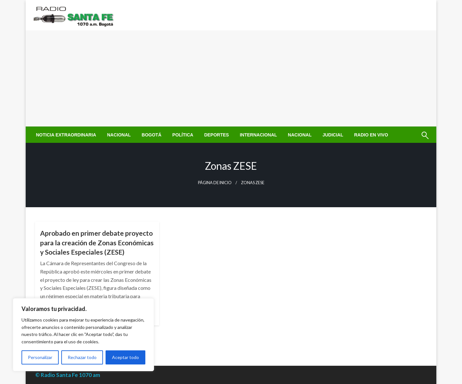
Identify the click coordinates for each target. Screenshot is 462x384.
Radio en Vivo (371, 134)
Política (182, 134)
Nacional (119, 134)
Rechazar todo (82, 357)
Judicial (332, 134)
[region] (83, 334)
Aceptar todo (125, 357)
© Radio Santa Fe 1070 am (67, 375)
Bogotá (151, 134)
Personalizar (40, 357)
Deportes (216, 134)
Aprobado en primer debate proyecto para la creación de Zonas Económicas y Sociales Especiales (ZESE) (97, 242)
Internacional (258, 134)
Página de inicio (215, 182)
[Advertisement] (231, 78)
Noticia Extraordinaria (66, 134)
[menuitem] (66, 135)
